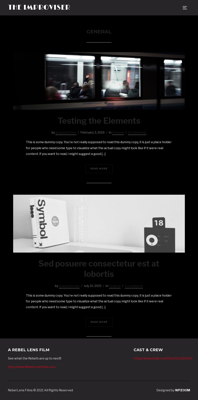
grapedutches (65, 132)
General (118, 132)
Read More (99, 168)
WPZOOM (182, 390)
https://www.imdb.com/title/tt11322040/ (163, 358)
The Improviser (39, 7)
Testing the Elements (99, 121)
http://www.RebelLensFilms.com (31, 367)
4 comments (137, 132)
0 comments (134, 286)
